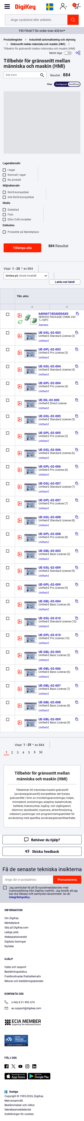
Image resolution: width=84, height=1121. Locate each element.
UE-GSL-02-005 (50, 416)
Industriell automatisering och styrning (52, 39)
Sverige (11, 1091)
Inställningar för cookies (19, 1114)
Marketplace (11, 922)
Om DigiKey (11, 918)
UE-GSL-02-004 (50, 366)
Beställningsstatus (15, 971)
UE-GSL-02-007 (50, 483)
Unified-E (44, 340)
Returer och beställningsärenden (23, 981)
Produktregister (13, 39)
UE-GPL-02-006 (50, 466)
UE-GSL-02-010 (50, 618)
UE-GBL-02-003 (50, 551)
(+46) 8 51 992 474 (19, 1003)
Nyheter (9, 946)
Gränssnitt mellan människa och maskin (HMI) (38, 44)
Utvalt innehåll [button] (21, 275)
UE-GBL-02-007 (50, 685)
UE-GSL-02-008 (50, 517)
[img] (25, 8)
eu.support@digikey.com (22, 1009)
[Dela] (77, 53)
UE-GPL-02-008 (50, 534)
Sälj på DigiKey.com (16, 927)
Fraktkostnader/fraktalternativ (22, 976)
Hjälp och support (15, 967)
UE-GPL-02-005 (50, 433)
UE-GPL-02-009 (50, 584)
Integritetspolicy (19, 897)
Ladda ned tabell (65, 282)
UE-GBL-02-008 (50, 702)
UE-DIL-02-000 (49, 400)
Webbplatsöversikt (15, 937)
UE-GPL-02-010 (50, 635)
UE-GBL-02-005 (50, 652)
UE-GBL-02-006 (50, 668)
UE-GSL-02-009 (50, 567)
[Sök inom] (21, 75)
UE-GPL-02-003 (50, 349)
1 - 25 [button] (16, 268)
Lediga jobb (11, 932)
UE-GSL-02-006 (50, 450)
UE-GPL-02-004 (50, 383)
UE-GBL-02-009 (50, 719)
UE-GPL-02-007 (50, 500)
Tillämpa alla (22, 248)
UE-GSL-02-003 (50, 332)
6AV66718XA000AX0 (53, 313)
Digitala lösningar (15, 941)
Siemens (43, 325)
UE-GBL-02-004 (50, 601)
